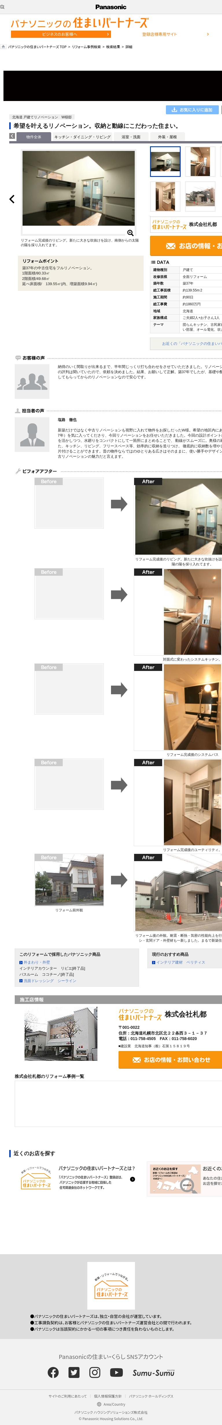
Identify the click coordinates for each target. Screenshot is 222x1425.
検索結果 (113, 46)
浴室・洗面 (131, 137)
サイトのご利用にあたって (68, 1396)
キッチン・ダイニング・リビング (82, 137)
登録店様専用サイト (159, 34)
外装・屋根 (167, 137)
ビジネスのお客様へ (59, 34)
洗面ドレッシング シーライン (50, 981)
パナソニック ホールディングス (151, 1396)
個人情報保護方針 (108, 1396)
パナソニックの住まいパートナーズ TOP (37, 46)
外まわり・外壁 (37, 962)
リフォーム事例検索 (86, 46)
